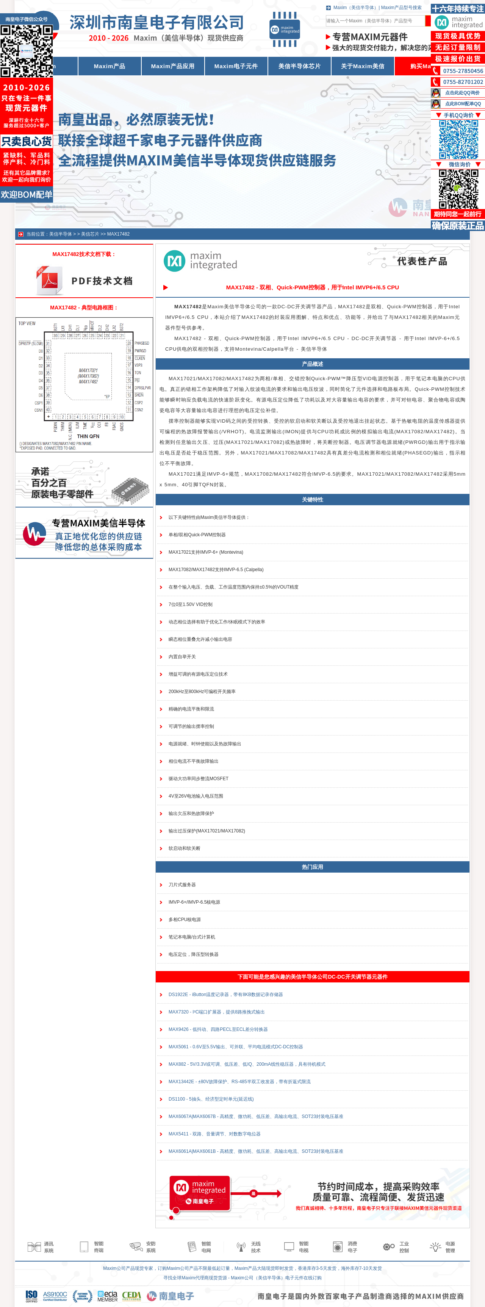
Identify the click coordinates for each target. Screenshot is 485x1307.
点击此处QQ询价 (462, 92)
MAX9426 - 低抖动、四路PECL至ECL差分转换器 (218, 1029)
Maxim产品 (110, 66)
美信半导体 (60, 234)
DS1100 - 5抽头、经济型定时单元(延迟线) (211, 1099)
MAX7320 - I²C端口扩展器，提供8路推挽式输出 (217, 1012)
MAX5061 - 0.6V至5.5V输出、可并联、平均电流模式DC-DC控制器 (236, 1046)
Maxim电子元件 (236, 66)
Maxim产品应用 (173, 66)
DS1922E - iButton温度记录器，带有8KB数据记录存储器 (226, 994)
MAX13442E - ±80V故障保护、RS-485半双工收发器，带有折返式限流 (240, 1081)
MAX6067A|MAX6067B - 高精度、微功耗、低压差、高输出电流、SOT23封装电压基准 (256, 1116)
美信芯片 (90, 234)
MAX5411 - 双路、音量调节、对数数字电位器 (215, 1134)
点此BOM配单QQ (463, 103)
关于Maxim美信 (363, 66)
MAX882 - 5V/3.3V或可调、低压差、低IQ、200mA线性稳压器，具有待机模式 (247, 1064)
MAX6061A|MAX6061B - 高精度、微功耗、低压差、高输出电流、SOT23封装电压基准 (256, 1151)
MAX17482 (118, 234)
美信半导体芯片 (299, 66)
